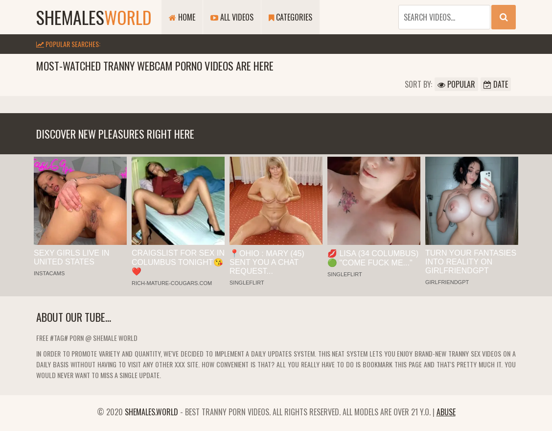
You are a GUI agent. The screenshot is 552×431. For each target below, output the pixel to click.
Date (495, 84)
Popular (456, 84)
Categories (290, 17)
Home (182, 17)
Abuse (446, 412)
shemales (94, 17)
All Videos (231, 17)
